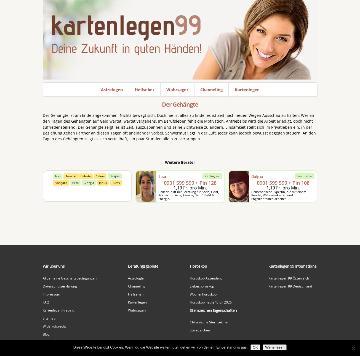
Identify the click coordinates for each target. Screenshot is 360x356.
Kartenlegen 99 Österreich (288, 278)
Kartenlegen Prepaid (58, 310)
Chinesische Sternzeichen (209, 322)
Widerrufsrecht (54, 326)
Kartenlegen (137, 302)
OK (255, 347)
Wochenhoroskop (203, 294)
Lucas (116, 183)
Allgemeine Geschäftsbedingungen (70, 278)
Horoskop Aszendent (206, 278)
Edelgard (61, 183)
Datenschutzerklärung (60, 286)
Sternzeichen (200, 330)
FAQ (46, 302)
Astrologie (136, 278)
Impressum (51, 294)
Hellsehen (135, 294)
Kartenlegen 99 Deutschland (290, 286)
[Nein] (353, 348)
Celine (100, 176)
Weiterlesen (274, 347)
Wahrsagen (137, 310)
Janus (103, 183)
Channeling (136, 286)
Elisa (75, 183)
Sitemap (49, 318)
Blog (46, 334)
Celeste (86, 176)
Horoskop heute (211, 302)
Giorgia (89, 183)
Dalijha (114, 176)
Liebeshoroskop (202, 286)
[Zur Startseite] (180, 40)
